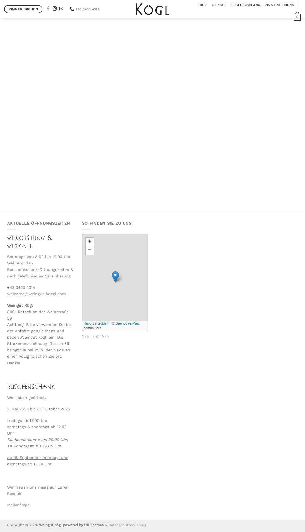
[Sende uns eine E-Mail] (61, 9)
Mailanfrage (18, 505)
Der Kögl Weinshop (152, 147)
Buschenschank (245, 5)
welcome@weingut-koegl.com (36, 294)
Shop (202, 5)
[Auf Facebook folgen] (48, 9)
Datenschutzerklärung (127, 525)
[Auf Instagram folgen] (55, 9)
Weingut (218, 5)
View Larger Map (95, 336)
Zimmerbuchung (279, 5)
